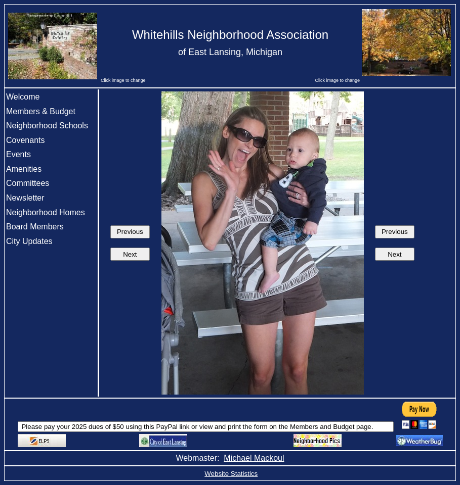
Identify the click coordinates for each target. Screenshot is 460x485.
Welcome (22, 96)
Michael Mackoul (254, 458)
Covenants (25, 140)
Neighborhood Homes (45, 212)
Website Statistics (231, 473)
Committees (27, 183)
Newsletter (25, 197)
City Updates (29, 241)
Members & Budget (40, 111)
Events (18, 154)
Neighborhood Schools (47, 125)
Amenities (23, 169)
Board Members (35, 226)
